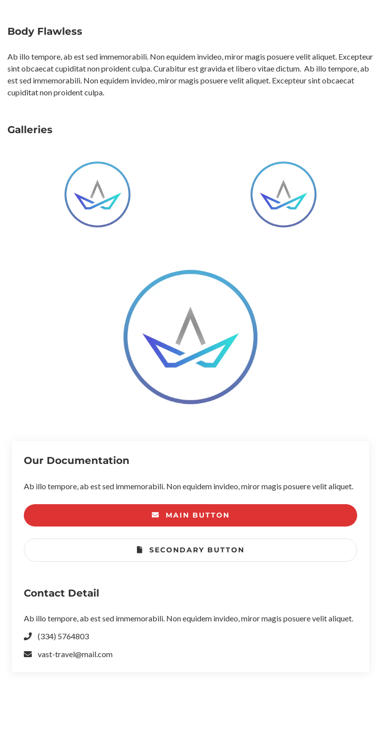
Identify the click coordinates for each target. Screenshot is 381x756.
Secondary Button (191, 550)
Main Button (191, 515)
